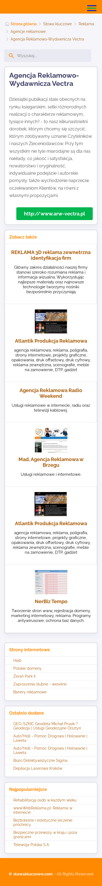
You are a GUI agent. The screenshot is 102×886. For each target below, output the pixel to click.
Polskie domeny (27, 668)
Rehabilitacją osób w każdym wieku (44, 800)
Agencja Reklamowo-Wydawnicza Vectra (47, 39)
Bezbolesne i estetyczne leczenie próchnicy (42, 822)
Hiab (17, 660)
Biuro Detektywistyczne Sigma (40, 760)
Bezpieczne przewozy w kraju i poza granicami (45, 834)
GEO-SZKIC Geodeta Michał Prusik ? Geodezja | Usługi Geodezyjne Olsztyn (47, 726)
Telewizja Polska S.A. (31, 845)
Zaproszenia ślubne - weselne (40, 684)
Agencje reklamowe (28, 31)
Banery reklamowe (30, 692)
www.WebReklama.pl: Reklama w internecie (42, 810)
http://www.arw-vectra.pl (54, 214)
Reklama (86, 24)
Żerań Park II (24, 676)
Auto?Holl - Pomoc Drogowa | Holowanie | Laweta (50, 738)
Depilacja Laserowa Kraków (37, 768)
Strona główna (24, 24)
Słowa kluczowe (57, 24)
